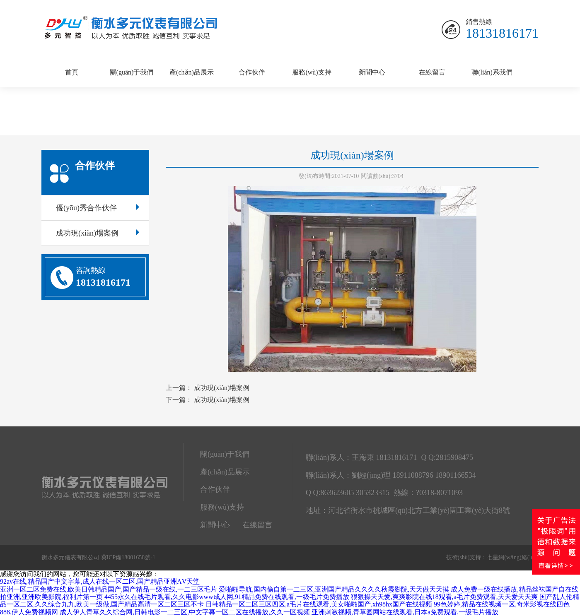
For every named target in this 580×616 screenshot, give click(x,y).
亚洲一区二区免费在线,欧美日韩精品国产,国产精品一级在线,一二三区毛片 (108, 589)
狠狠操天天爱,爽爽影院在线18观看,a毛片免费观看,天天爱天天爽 (444, 596)
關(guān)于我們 (132, 72)
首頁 (71, 72)
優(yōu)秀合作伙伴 (97, 208)
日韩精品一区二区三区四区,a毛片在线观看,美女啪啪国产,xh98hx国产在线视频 (318, 604)
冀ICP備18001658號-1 (128, 557)
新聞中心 (372, 72)
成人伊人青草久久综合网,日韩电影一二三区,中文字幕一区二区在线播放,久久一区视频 (185, 612)
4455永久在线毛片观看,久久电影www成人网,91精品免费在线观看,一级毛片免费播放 (226, 596)
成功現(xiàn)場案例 (97, 233)
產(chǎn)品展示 (191, 72)
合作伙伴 (252, 72)
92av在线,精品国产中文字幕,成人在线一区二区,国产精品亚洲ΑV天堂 (100, 581)
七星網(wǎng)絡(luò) (513, 557)
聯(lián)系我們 (491, 72)
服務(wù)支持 (311, 72)
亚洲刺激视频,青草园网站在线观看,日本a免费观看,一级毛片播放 (405, 612)
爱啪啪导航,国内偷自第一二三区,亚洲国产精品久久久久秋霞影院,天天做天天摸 (334, 589)
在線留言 (432, 72)
